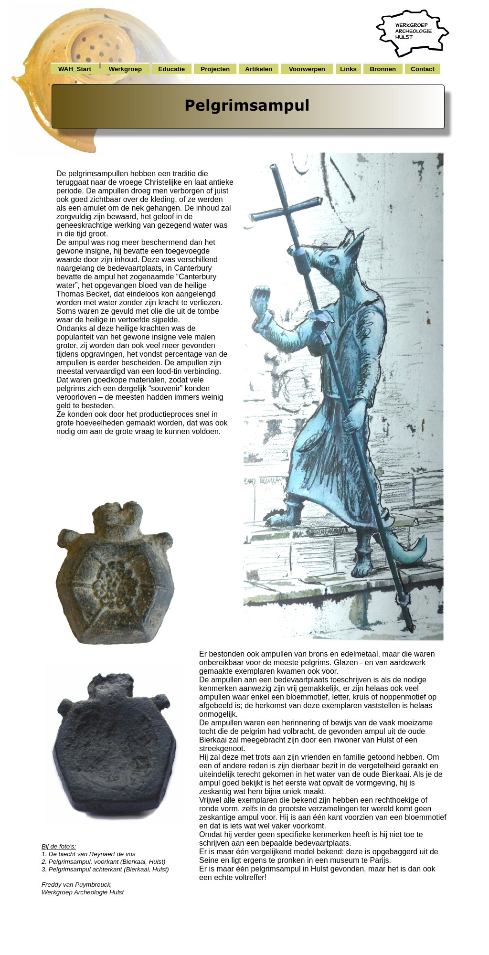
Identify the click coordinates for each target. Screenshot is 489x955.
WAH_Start (74, 69)
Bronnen (383, 69)
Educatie (172, 69)
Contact (423, 69)
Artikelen (258, 69)
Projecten (215, 69)
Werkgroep (125, 69)
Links (348, 69)
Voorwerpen (307, 69)
